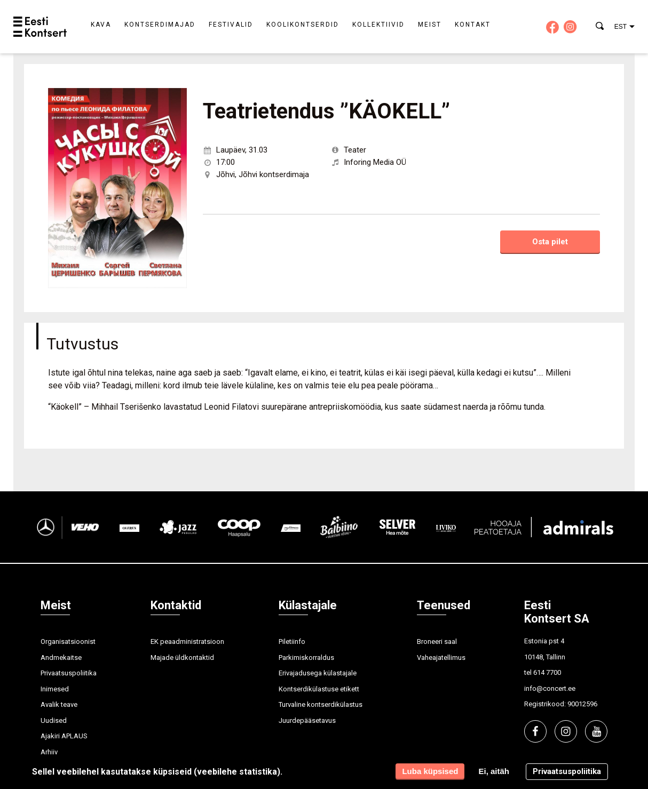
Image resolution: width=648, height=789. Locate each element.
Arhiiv (49, 752)
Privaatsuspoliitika (69, 673)
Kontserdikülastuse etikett (319, 689)
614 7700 (547, 672)
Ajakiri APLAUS (64, 736)
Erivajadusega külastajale (318, 673)
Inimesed (55, 689)
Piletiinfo (292, 641)
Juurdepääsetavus (307, 720)
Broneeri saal (437, 641)
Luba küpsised (430, 771)
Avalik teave (59, 704)
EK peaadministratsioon (187, 641)
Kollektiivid (378, 24)
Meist (429, 24)
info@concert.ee (549, 688)
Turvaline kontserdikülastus (320, 704)
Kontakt (473, 24)
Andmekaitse (61, 657)
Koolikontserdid (302, 24)
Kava (101, 24)
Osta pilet (550, 241)
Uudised (54, 720)
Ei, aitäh (493, 771)
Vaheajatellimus (441, 657)
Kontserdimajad (159, 24)
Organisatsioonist (68, 641)
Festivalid (231, 24)
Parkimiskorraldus (306, 657)
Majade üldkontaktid (182, 657)
